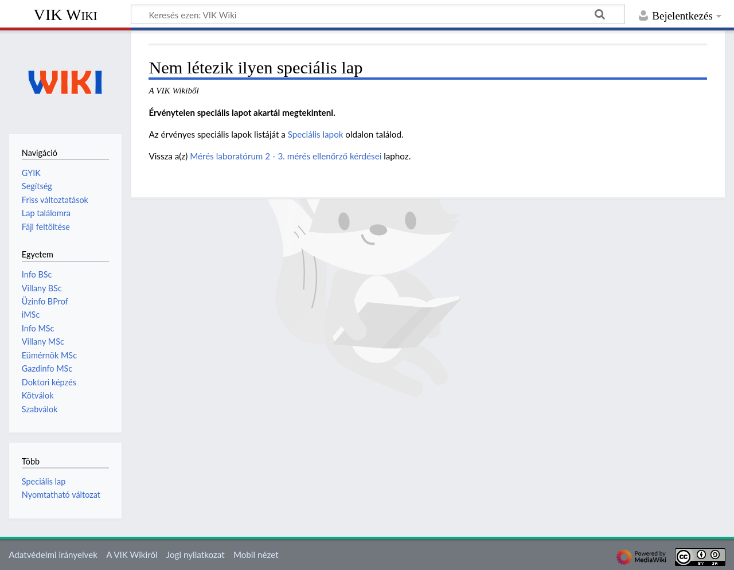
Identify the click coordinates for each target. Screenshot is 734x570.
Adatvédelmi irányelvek (53, 554)
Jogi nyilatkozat (195, 554)
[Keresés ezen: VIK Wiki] (377, 14)
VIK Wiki (65, 15)
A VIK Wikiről (131, 554)
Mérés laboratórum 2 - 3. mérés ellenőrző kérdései (285, 156)
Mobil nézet (256, 554)
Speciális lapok (315, 134)
